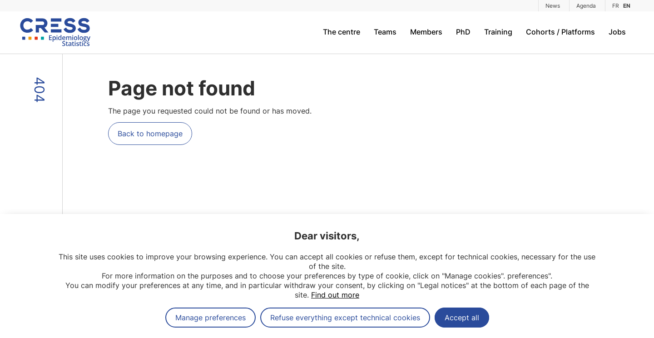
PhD (463, 31)
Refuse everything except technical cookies (345, 317)
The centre (341, 31)
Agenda (586, 5)
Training (498, 31)
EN (626, 5)
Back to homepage (150, 133)
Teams (385, 31)
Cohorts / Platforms (560, 31)
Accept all (462, 317)
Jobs (617, 31)
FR (615, 5)
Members (426, 31)
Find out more (335, 294)
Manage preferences (210, 317)
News (552, 5)
